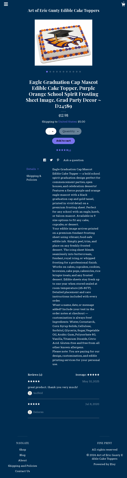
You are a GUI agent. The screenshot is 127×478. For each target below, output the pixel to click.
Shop (22, 449)
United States (67, 121)
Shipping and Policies (22, 465)
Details (32, 169)
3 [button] (53, 72)
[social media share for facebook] (45, 160)
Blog (22, 455)
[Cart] (123, 4)
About (22, 460)
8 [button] (70, 72)
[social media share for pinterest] (58, 160)
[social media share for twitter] (51, 160)
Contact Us (22, 471)
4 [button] (57, 72)
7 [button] (67, 72)
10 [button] (77, 72)
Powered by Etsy (105, 464)
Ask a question (73, 160)
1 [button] (47, 72)
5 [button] (60, 72)
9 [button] (73, 72)
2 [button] (50, 72)
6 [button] (63, 72)
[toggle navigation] (6, 4)
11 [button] (80, 72)
